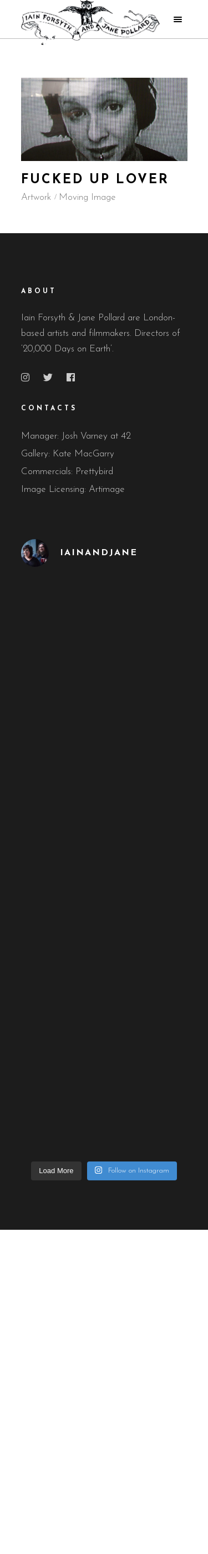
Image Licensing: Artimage (73, 489)
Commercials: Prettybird (67, 471)
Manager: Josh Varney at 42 (76, 436)
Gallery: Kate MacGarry (67, 454)
